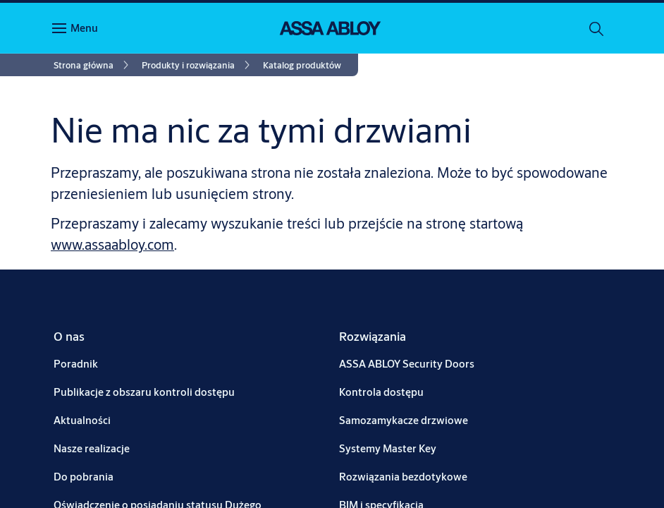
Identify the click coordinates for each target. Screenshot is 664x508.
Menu (84, 28)
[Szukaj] (597, 28)
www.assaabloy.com (112, 244)
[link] (93, 65)
